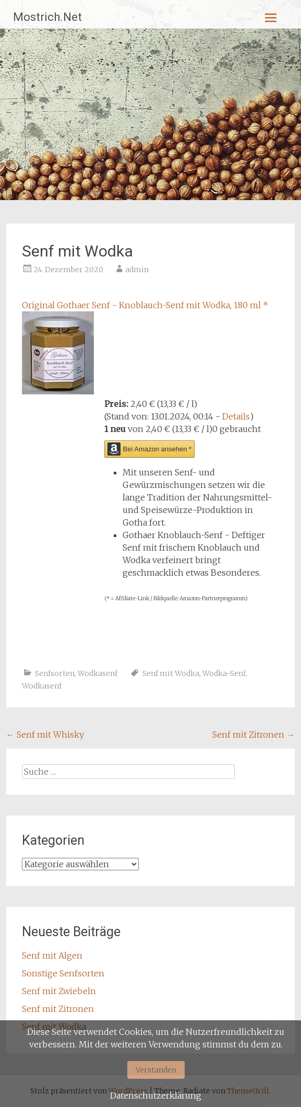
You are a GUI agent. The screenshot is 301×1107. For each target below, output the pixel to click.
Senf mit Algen (52, 955)
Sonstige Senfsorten (63, 973)
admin (137, 269)
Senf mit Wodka (170, 673)
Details (236, 416)
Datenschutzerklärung (155, 1095)
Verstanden (156, 1070)
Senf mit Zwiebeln (59, 991)
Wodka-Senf (224, 673)
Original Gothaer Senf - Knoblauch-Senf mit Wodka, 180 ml (145, 305)
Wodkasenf (97, 673)
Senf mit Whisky (45, 734)
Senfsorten (55, 673)
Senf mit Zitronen (253, 734)
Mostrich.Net (47, 17)
